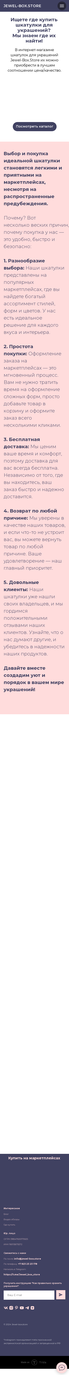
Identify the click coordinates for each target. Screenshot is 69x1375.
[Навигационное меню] (62, 6)
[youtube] (22, 1308)
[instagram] (11, 1308)
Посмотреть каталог (34, 126)
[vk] (6, 1308)
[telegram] (27, 1308)
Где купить (9, 1224)
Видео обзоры (12, 1219)
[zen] (32, 1308)
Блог (6, 1214)
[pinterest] (16, 1308)
